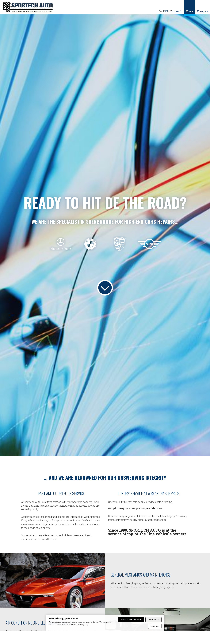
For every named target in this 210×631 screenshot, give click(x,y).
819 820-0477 (172, 11)
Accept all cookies (131, 620)
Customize (153, 620)
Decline (155, 626)
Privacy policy (82, 624)
